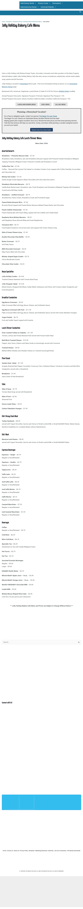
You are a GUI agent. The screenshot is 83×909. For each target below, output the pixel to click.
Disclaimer (48, 851)
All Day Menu (60, 104)
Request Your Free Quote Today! (41, 130)
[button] (80, 12)
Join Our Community (33, 853)
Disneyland (57, 3)
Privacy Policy (37, 851)
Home (3, 22)
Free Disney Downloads (49, 853)
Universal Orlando (48, 7)
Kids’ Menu (45, 104)
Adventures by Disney (29, 7)
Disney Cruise (44, 3)
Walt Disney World (28, 3)
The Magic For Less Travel (48, 116)
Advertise (73, 851)
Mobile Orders (64, 91)
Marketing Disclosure (61, 851)
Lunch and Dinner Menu (27, 104)
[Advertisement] (41, 622)
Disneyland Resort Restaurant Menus (32, 22)
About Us (27, 851)
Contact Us (17, 851)
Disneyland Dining (17, 22)
